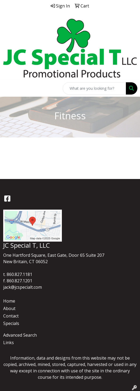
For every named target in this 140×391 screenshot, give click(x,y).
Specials (11, 323)
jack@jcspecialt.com (22, 287)
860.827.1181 (19, 274)
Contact (11, 316)
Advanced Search (20, 335)
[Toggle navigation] (8, 88)
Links (8, 342)
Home (9, 301)
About (9, 308)
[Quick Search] (94, 88)
